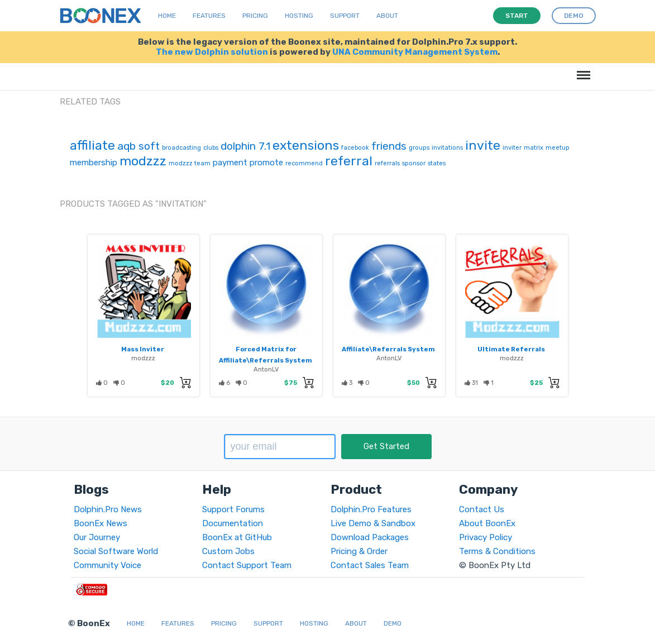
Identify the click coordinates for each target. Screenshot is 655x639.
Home (167, 16)
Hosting (299, 16)
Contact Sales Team (370, 565)
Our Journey (97, 537)
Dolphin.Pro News (108, 509)
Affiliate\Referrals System (388, 349)
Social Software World (116, 551)
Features (209, 16)
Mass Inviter (142, 349)
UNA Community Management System (415, 52)
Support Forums (233, 509)
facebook (355, 147)
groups (419, 147)
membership (93, 163)
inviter (512, 147)
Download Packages (370, 537)
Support (345, 16)
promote (266, 163)
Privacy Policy (485, 537)
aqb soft (138, 146)
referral (348, 161)
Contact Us (481, 509)
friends (389, 146)
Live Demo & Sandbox (373, 523)
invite (482, 145)
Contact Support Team (246, 565)
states (437, 163)
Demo (392, 623)
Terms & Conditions (497, 551)
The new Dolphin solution (212, 52)
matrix (533, 147)
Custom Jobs (228, 551)
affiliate (92, 145)
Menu (581, 69)
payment (230, 163)
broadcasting (181, 147)
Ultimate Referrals (511, 349)
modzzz (142, 161)
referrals (387, 163)
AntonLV (266, 369)
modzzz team (190, 163)
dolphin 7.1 (245, 146)
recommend (304, 163)
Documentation (232, 523)
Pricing (255, 16)
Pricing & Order (359, 551)
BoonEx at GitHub (237, 537)
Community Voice (107, 565)
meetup (558, 147)
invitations (447, 147)
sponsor (413, 163)
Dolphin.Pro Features (371, 509)
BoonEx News (100, 523)
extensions (305, 145)
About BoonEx (487, 523)
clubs (210, 147)
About (387, 16)
